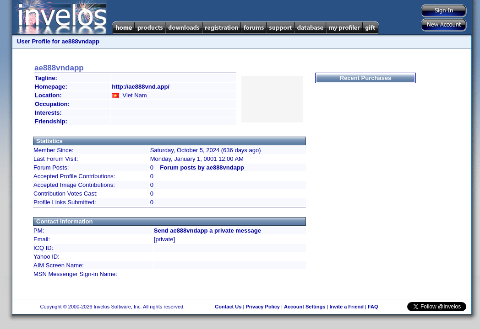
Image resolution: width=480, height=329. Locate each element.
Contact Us (228, 306)
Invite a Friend (346, 306)
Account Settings (304, 306)
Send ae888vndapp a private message (207, 230)
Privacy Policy (262, 306)
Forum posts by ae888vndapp (202, 167)
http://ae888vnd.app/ (140, 86)
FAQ (373, 306)
